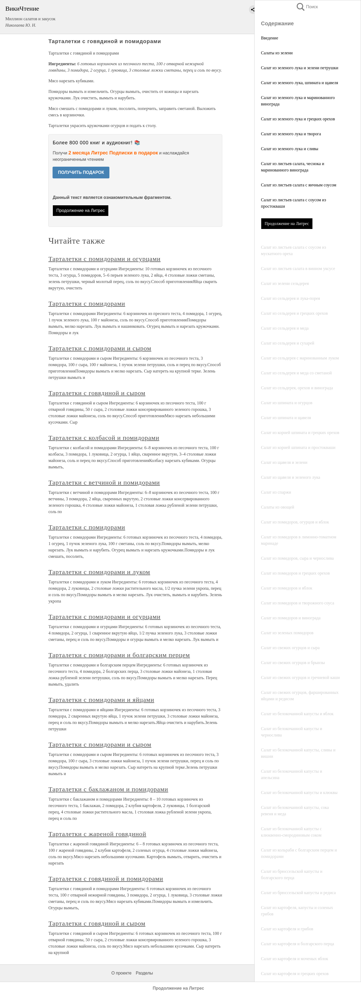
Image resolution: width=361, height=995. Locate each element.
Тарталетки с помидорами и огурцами (104, 258)
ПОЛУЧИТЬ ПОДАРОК (81, 172)
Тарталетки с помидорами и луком (99, 571)
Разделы (144, 973)
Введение (269, 38)
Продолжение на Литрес (287, 223)
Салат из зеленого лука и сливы (289, 148)
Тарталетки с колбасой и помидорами (103, 437)
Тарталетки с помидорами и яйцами (101, 699)
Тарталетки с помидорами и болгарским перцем (119, 655)
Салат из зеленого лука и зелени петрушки (299, 67)
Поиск (307, 7)
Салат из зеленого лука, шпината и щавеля (299, 82)
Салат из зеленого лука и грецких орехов (298, 119)
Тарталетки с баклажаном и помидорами (108, 789)
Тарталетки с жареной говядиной (97, 833)
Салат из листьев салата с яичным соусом (298, 185)
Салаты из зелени (277, 53)
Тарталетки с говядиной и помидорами (105, 878)
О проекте (121, 973)
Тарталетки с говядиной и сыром (96, 393)
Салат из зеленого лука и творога (291, 134)
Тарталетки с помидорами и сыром (99, 348)
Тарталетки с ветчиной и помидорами (104, 482)
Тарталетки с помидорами (86, 303)
